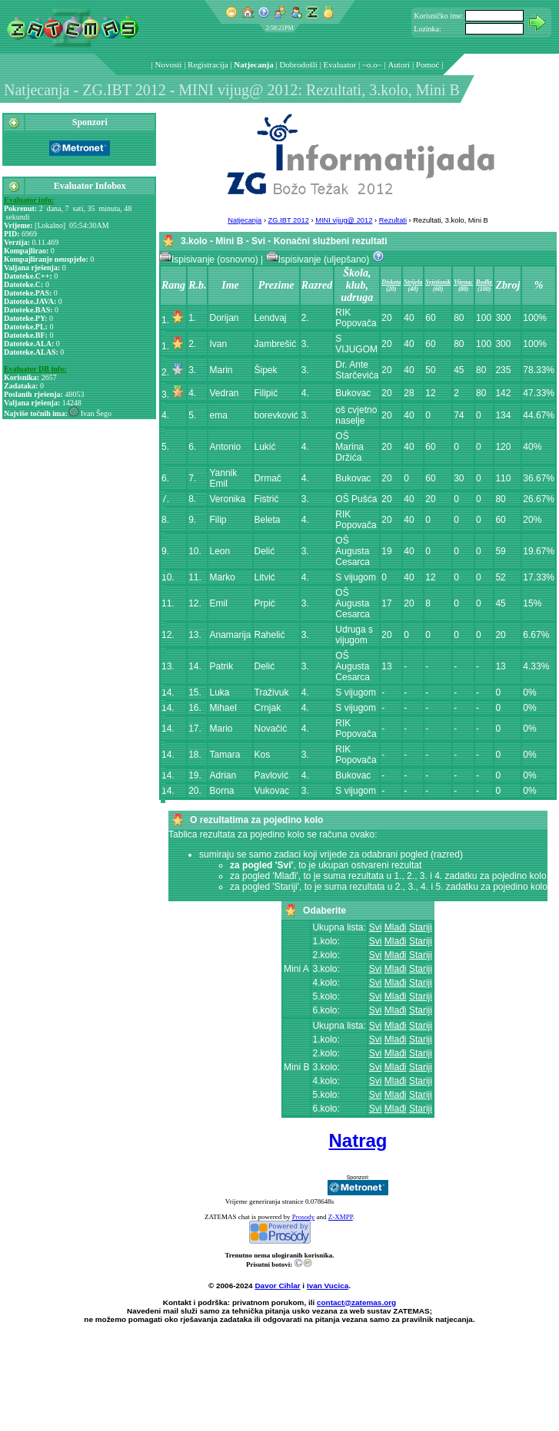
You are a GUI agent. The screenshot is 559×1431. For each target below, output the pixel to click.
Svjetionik (438, 282)
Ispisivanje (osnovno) (210, 259)
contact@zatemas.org (356, 1302)
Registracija (208, 64)
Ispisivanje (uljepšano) (319, 259)
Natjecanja (253, 64)
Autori (399, 64)
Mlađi (395, 927)
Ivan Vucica (327, 1285)
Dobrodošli (298, 64)
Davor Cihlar (277, 1285)
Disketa (391, 282)
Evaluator (340, 64)
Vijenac (463, 282)
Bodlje (484, 282)
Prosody (303, 1217)
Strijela (413, 282)
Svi (375, 927)
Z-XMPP (340, 1217)
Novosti (168, 64)
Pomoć (428, 64)
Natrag (357, 1140)
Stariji (420, 927)
